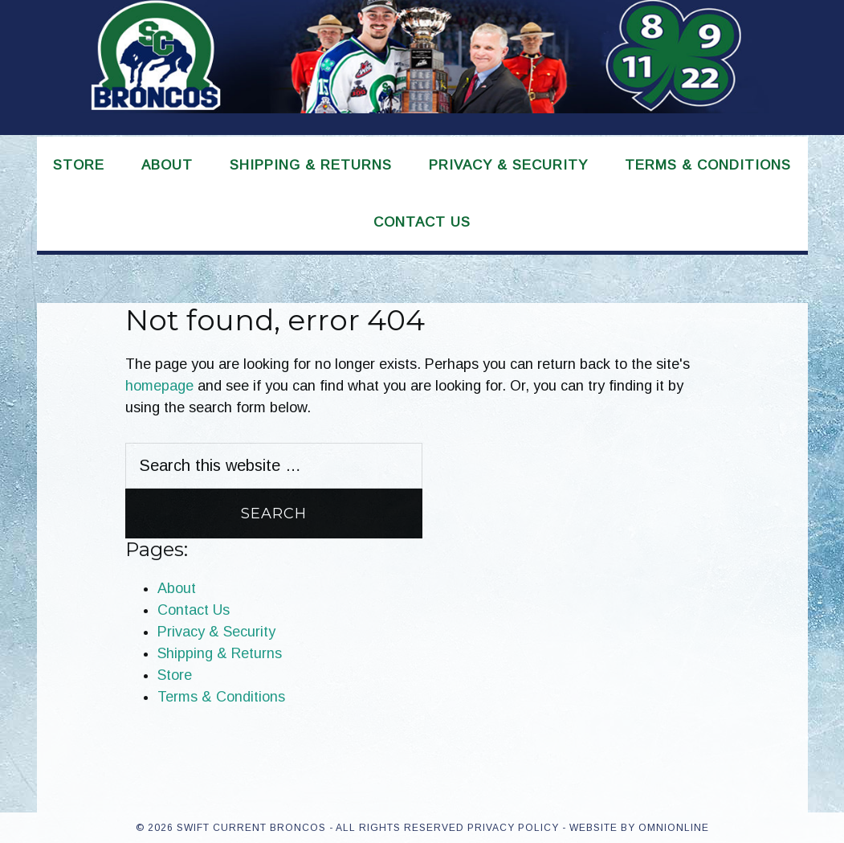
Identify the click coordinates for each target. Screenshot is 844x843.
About (176, 588)
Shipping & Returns (219, 653)
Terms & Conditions (221, 697)
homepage (159, 386)
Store (174, 675)
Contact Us (193, 610)
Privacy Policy (513, 827)
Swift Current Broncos (422, 67)
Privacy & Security (216, 632)
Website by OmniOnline (639, 827)
